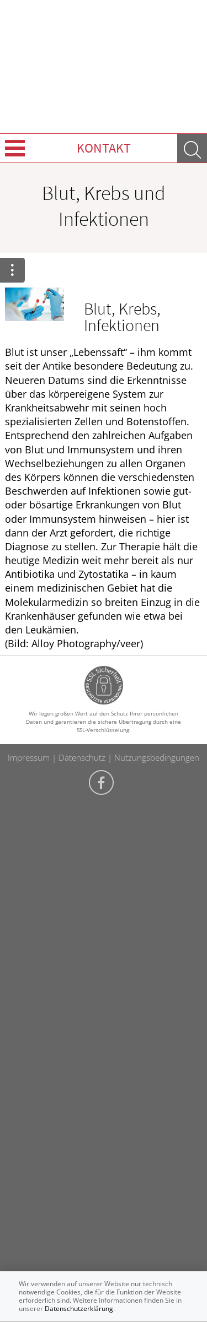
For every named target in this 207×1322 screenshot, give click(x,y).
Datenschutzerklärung (79, 1308)
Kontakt (104, 147)
